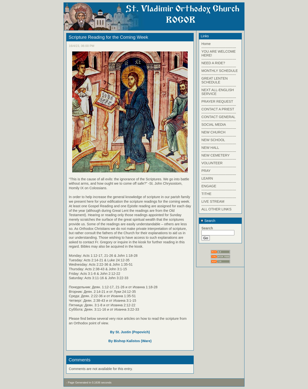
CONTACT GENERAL (218, 117)
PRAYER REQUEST (217, 101)
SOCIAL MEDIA (213, 124)
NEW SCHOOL (213, 140)
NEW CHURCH (213, 132)
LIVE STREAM (212, 201)
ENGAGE (208, 186)
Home (206, 44)
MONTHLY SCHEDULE (219, 71)
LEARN (207, 178)
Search (208, 221)
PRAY (206, 171)
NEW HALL (210, 148)
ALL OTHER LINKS (216, 209)
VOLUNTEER (212, 163)
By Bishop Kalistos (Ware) (129, 341)
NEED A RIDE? (213, 63)
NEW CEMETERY (215, 155)
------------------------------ (218, 48)
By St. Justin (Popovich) (130, 332)
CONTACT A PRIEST (217, 109)
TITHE (206, 194)
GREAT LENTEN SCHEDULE (214, 80)
